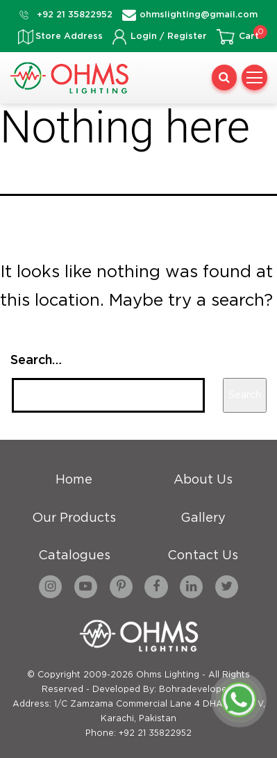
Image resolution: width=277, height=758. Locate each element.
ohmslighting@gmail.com (199, 15)
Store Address (69, 36)
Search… (36, 360)
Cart (249, 36)
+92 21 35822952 (74, 15)
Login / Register (169, 36)
